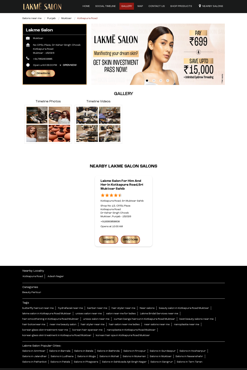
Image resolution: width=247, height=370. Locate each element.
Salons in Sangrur (161, 352)
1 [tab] (147, 70)
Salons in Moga (86, 346)
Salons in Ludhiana (62, 346)
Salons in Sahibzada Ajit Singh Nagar (124, 352)
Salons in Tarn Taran (189, 352)
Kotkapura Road (33, 266)
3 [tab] (160, 70)
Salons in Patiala (60, 352)
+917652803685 (42, 49)
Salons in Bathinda (108, 341)
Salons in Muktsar (161, 346)
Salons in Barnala (59, 341)
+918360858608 (110, 211)
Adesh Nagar (56, 266)
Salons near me (32, 8)
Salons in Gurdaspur (163, 341)
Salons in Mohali (109, 346)
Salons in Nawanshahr (189, 346)
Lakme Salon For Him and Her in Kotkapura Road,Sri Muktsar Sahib (122, 175)
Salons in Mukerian (134, 346)
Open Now (70, 55)
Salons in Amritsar (33, 341)
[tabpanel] (158, 44)
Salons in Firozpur (134, 341)
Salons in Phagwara (86, 352)
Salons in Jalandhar (34, 346)
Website (108, 230)
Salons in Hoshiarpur (192, 341)
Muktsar (66, 8)
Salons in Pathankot (34, 352)
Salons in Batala (83, 341)
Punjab (51, 8)
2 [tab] (153, 70)
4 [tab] (167, 70)
